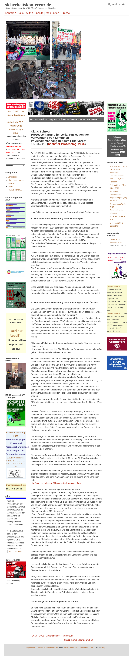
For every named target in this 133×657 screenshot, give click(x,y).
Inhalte (39, 12)
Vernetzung (68, 636)
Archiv (10, 187)
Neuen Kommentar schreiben (78, 640)
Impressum (30, 648)
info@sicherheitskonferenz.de (76, 648)
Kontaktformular (51, 648)
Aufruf (29, 12)
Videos (40, 648)
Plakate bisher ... (15, 190)
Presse (65, 12)
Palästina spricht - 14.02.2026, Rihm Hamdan (117, 179)
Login (92, 648)
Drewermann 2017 (114, 313)
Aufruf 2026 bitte (16, 115)
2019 (34, 636)
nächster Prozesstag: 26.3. (66, 144)
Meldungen (52, 12)
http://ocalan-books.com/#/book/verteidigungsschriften (56, 483)
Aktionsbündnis (53, 636)
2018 (41, 636)
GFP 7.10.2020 (15, 552)
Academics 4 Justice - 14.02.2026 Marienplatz (118, 169)
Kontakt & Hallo (14, 12)
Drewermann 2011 (114, 286)
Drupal (104, 648)
